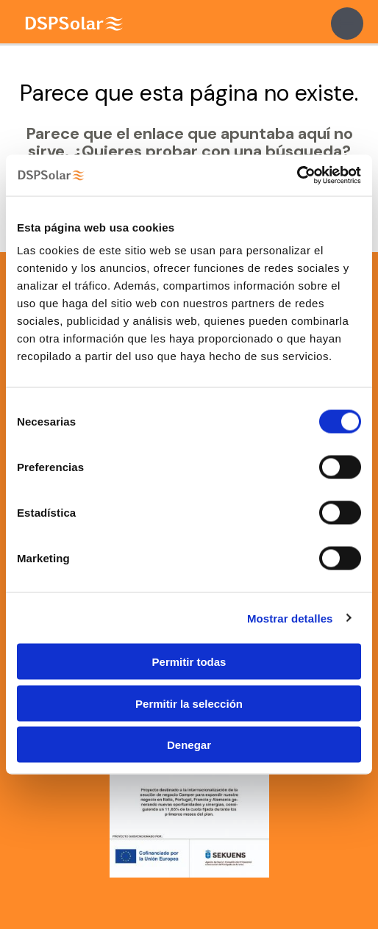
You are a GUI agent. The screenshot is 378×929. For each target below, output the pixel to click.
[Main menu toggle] (347, 23)
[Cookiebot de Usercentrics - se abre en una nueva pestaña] (296, 175)
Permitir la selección (189, 703)
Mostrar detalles (290, 617)
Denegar (189, 745)
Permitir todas (189, 662)
